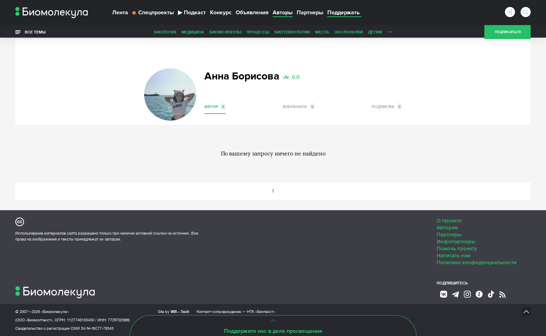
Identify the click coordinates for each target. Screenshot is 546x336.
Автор (215, 106)
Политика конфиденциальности (477, 262)
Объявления (252, 12)
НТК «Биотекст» (261, 312)
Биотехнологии (243, 32)
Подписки (387, 106)
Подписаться (508, 32)
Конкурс (221, 12)
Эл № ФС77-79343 (97, 328)
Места (273, 32)
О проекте (449, 220)
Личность (349, 32)
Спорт (372, 32)
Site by (173, 311)
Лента (120, 12)
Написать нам (453, 255)
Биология (116, 32)
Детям (326, 32)
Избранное (299, 106)
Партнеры (310, 12)
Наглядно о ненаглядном (413, 32)
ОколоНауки (299, 32)
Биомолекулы (176, 32)
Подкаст (192, 12)
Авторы (282, 12)
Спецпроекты (153, 12)
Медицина (143, 32)
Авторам (447, 227)
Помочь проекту (457, 248)
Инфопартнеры (456, 241)
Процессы (208, 32)
